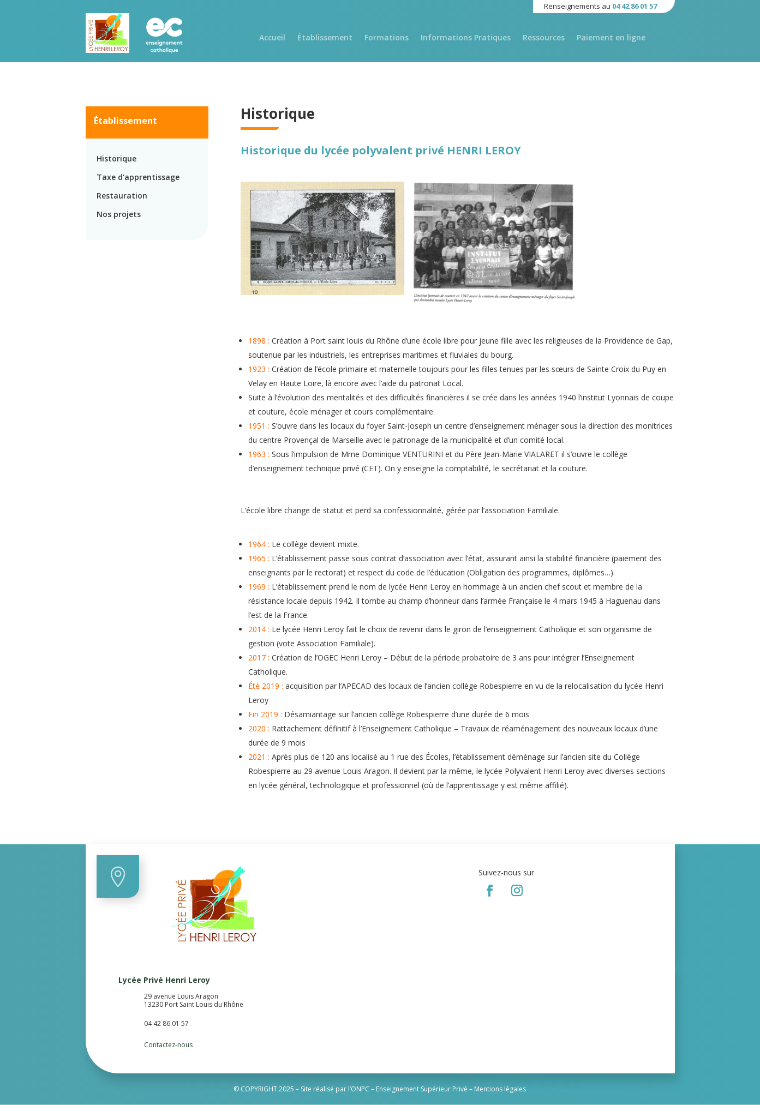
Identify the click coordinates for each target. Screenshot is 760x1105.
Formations (386, 38)
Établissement (324, 38)
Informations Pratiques (466, 38)
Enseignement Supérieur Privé (422, 1089)
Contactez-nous (168, 1044)
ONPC (360, 1089)
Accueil (272, 38)
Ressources (544, 38)
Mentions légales (500, 1089)
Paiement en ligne (611, 38)
